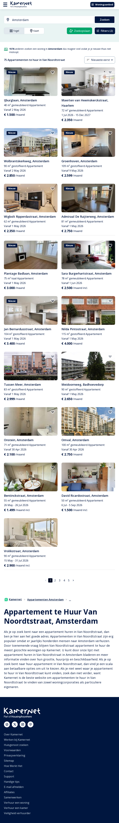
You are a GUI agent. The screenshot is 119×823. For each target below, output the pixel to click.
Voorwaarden (12, 750)
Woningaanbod (102, 4)
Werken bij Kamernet (17, 739)
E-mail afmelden (14, 787)
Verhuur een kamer (16, 808)
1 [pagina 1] (50, 580)
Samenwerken (12, 797)
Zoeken (104, 19)
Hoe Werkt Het (13, 766)
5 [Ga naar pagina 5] (68, 580)
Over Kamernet (13, 734)
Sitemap (9, 760)
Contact (8, 771)
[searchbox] (52, 19)
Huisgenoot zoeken (16, 745)
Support (9, 776)
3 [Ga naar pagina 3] (59, 580)
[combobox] (47, 19)
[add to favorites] (52, 72)
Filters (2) (104, 31)
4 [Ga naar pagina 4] (64, 580)
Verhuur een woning (16, 802)
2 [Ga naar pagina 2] (55, 580)
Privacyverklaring (14, 755)
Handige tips (12, 781)
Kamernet (13, 599)
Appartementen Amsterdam (45, 599)
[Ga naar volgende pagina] (73, 580)
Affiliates (9, 792)
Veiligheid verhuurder (17, 813)
